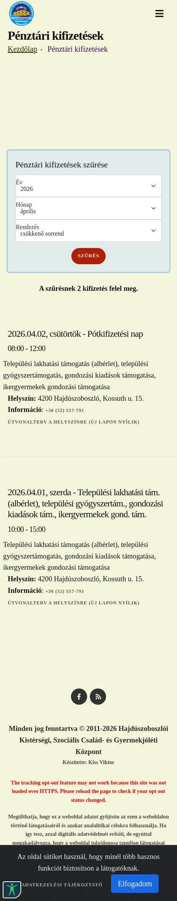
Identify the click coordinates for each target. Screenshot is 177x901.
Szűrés (88, 255)
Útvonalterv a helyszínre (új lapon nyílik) (74, 422)
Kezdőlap (22, 49)
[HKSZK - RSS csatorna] (98, 696)
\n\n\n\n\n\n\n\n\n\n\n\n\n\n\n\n (88, 186)
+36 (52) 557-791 (65, 410)
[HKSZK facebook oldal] (79, 696)
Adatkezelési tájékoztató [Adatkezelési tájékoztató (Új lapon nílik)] (62, 885)
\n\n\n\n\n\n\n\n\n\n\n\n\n (88, 208)
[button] (12, 889)
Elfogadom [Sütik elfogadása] (135, 883)
